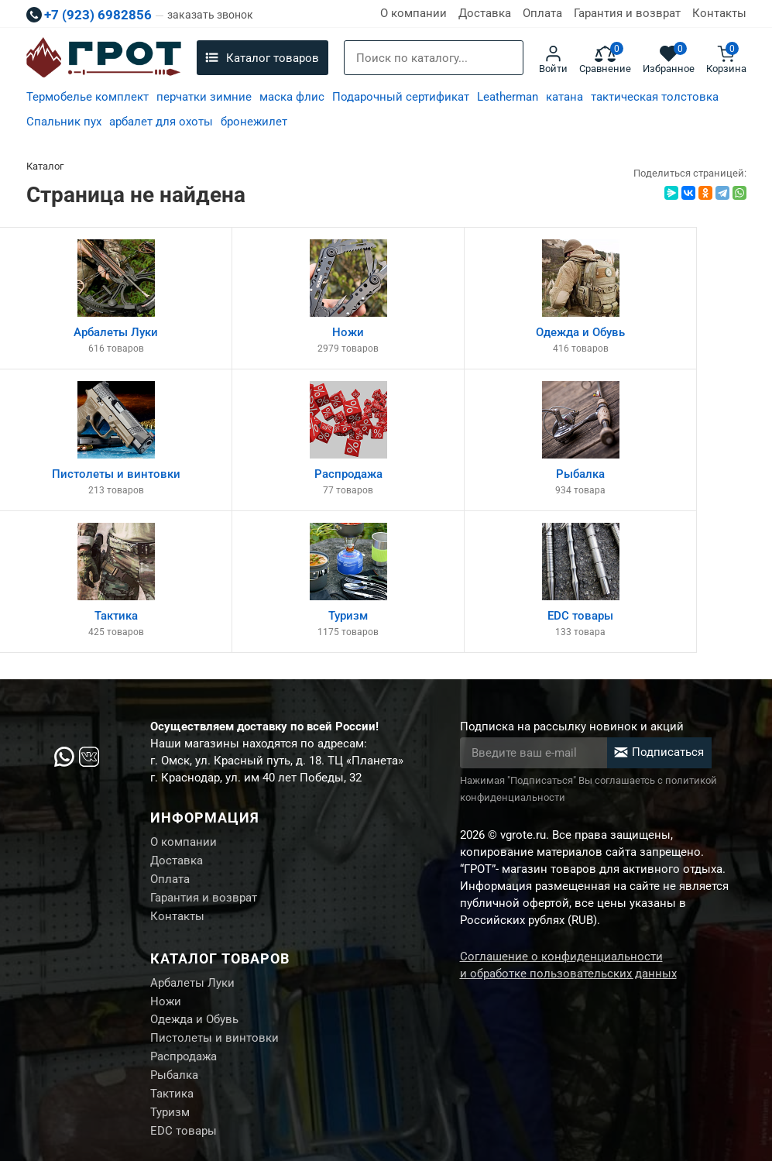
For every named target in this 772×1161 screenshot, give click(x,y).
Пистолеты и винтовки (214, 907)
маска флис (291, 97)
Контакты (719, 13)
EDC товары (183, 1004)
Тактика (172, 965)
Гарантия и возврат (627, 13)
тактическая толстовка (655, 97)
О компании (413, 13)
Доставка (484, 13)
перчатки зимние (204, 97)
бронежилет (254, 122)
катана (564, 97)
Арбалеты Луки (192, 849)
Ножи (165, 868)
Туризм (170, 984)
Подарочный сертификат (400, 97)
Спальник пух (63, 122)
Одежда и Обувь (194, 888)
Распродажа (183, 926)
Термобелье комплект (87, 97)
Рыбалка (174, 946)
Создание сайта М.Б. (693, 1074)
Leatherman (507, 97)
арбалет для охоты (161, 122)
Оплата (542, 13)
